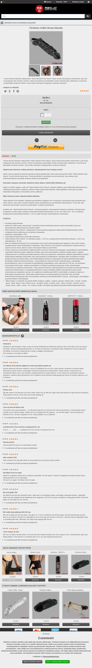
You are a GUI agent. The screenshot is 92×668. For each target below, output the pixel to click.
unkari (24, 285)
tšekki (13, 285)
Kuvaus (5, 156)
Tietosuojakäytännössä (51, 656)
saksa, (63, 283)
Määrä (46, 110)
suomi (82, 283)
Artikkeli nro (7, 87)
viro (29, 285)
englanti (47, 281)
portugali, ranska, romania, (46, 283)
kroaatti (77, 281)
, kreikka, (84, 281)
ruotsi (58, 283)
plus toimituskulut (46, 103)
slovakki (69, 283)
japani (8, 283)
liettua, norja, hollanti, (23, 283)
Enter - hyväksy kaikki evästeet (57, 662)
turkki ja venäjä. (36, 285)
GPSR (14, 156)
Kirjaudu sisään (78, 2)
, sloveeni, (75, 283)
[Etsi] (88, 16)
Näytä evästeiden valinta (32, 662)
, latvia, (12, 283)
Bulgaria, (41, 281)
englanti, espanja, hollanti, (61, 281)
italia (72, 281)
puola (33, 283)
